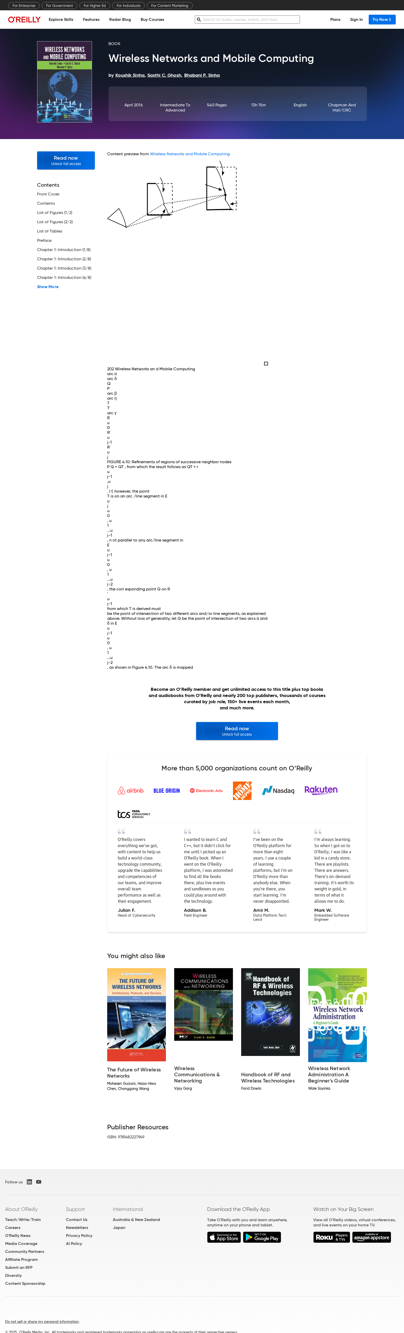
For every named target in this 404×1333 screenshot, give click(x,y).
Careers (12, 1227)
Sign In (356, 19)
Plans (335, 19)
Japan (119, 1227)
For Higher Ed (95, 5)
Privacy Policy (79, 1235)
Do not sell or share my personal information (42, 1321)
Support (75, 1209)
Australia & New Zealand (136, 1219)
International (128, 1209)
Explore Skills (61, 19)
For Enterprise (24, 5)
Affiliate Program (21, 1259)
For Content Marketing (169, 5)
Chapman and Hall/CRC (342, 107)
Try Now (382, 19)
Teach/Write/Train (23, 1219)
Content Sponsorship (25, 1283)
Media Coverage (21, 1243)
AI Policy (74, 1243)
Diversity (13, 1275)
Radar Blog (120, 19)
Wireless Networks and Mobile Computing (190, 153)
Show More (47, 287)
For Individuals (128, 5)
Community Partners (24, 1251)
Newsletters (77, 1227)
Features (91, 19)
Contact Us (76, 1219)
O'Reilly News (17, 1235)
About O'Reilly (21, 1209)
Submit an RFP (18, 1267)
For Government (59, 5)
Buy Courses (152, 19)
